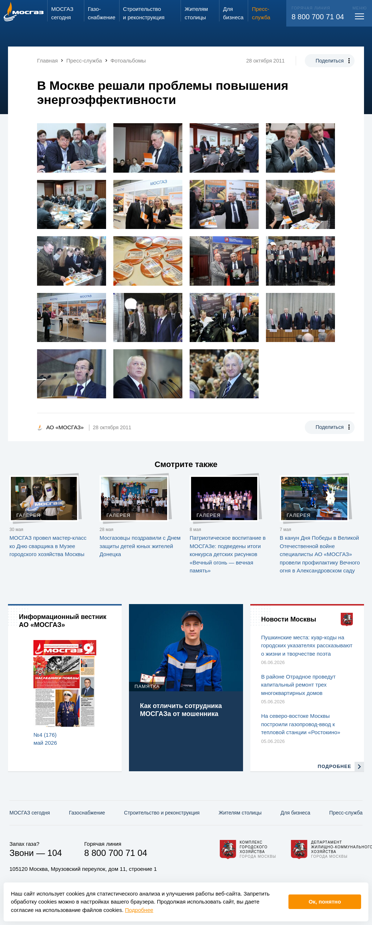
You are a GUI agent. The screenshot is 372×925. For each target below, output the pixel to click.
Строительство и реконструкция (161, 813)
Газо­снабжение (87, 813)
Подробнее (139, 910)
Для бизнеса (295, 813)
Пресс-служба (346, 813)
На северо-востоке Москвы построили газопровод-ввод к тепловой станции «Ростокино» (300, 724)
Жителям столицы (240, 813)
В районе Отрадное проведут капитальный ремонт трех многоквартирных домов (298, 684)
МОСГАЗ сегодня (29, 813)
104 (54, 853)
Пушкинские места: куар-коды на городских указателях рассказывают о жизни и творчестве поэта (307, 645)
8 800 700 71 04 (317, 17)
